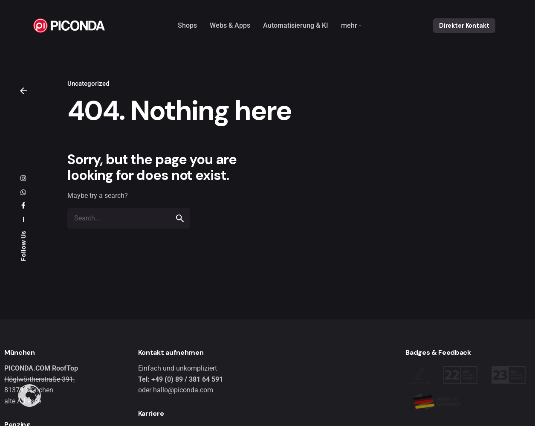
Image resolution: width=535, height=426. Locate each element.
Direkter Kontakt (464, 25)
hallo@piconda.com (183, 390)
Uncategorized (88, 83)
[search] (180, 218)
